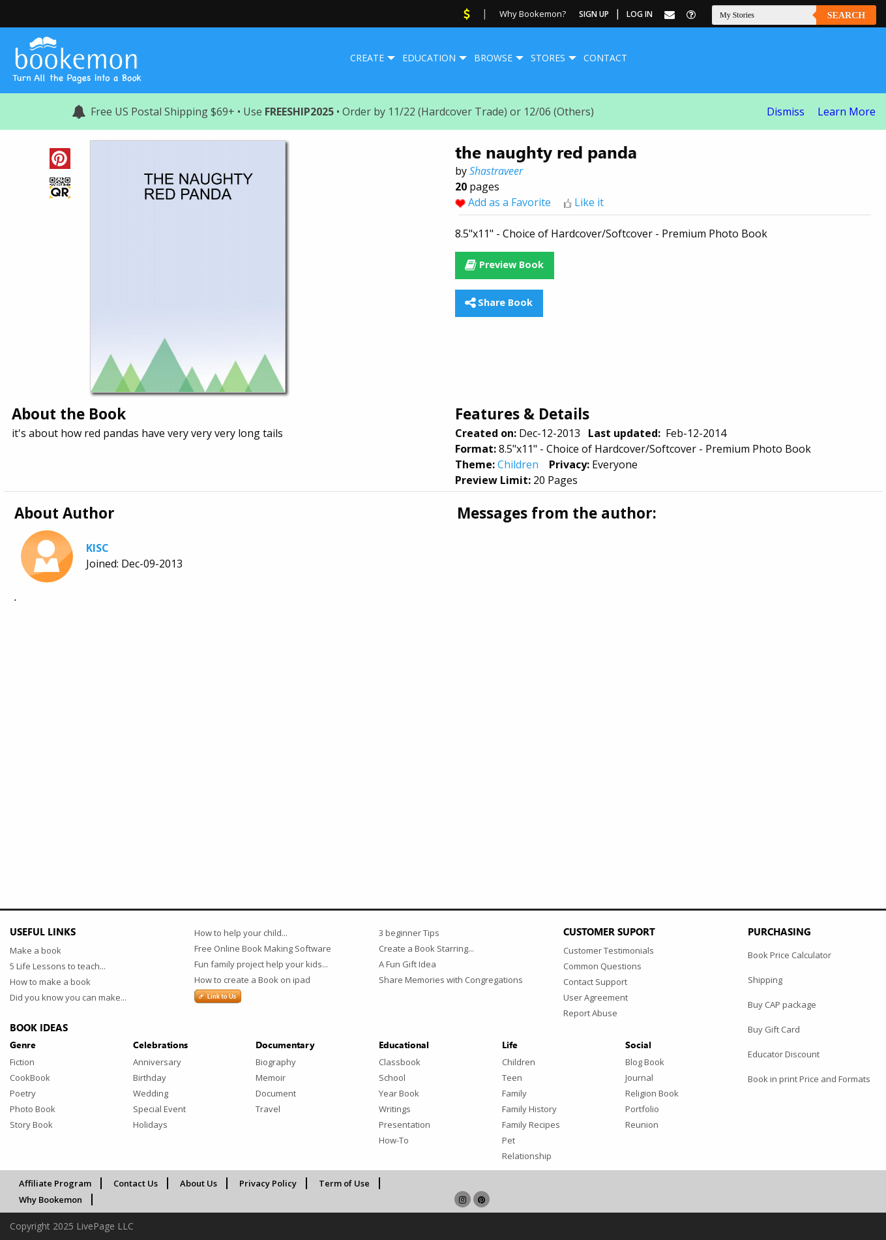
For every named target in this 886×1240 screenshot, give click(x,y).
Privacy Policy (268, 1183)
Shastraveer (496, 171)
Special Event (159, 1109)
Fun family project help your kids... (261, 964)
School (392, 1077)
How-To (394, 1140)
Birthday (149, 1077)
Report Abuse (590, 1013)
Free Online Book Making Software (262, 948)
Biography (276, 1062)
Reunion (641, 1124)
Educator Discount (784, 1054)
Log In (640, 14)
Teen (512, 1077)
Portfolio (642, 1109)
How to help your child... (241, 933)
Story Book (31, 1124)
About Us (198, 1183)
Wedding (150, 1093)
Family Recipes (531, 1124)
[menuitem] (367, 58)
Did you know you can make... (68, 997)
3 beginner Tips (409, 933)
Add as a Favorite (509, 202)
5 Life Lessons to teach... (58, 966)
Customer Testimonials (608, 950)
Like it (589, 202)
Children (518, 464)
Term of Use (344, 1183)
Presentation (404, 1124)
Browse (493, 58)
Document (276, 1093)
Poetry (23, 1093)
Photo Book (32, 1109)
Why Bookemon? (532, 14)
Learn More (847, 111)
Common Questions (602, 966)
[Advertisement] (401, 718)
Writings (395, 1109)
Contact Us (135, 1183)
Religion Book (652, 1093)
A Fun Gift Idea (407, 964)
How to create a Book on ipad (252, 980)
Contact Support (595, 982)
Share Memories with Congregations (451, 980)
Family (514, 1093)
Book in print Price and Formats (809, 1079)
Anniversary (157, 1062)
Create (367, 58)
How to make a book (50, 982)
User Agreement (595, 997)
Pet (508, 1140)
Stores (548, 58)
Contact (605, 58)
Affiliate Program (55, 1183)
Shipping (765, 980)
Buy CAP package (782, 1004)
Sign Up (594, 14)
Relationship (527, 1156)
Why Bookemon (50, 1199)
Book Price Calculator (789, 955)
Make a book (35, 950)
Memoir (271, 1077)
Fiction (22, 1062)
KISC (97, 548)
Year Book (399, 1093)
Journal (639, 1077)
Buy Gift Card (774, 1029)
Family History (529, 1109)
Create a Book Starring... (426, 948)
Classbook (400, 1062)
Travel (268, 1109)
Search (846, 15)
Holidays (150, 1124)
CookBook (30, 1077)
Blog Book (644, 1062)
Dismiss (786, 111)
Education (429, 58)
